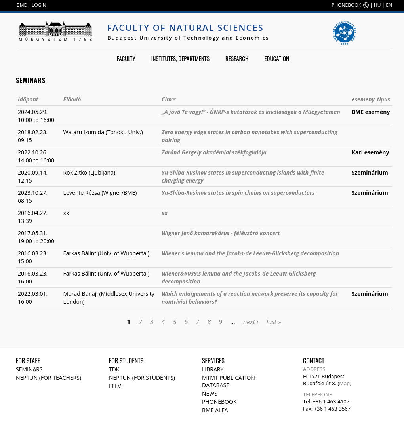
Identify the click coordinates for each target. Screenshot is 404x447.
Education (276, 58)
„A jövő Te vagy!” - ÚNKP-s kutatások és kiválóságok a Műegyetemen (251, 112)
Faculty (126, 58)
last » (274, 322)
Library (212, 369)
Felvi (116, 386)
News (209, 393)
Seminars (29, 369)
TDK (114, 369)
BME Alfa (215, 410)
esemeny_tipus (371, 99)
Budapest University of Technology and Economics (188, 37)
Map (344, 383)
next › (251, 322)
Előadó (72, 99)
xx (165, 213)
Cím (169, 99)
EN (389, 5)
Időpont (28, 99)
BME (22, 5)
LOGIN (39, 5)
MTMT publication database (228, 381)
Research (236, 58)
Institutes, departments (180, 58)
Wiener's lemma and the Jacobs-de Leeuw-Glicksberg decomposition (250, 253)
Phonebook (219, 401)
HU (377, 5)
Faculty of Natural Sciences (185, 27)
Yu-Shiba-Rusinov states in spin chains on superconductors (238, 192)
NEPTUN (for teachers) (48, 377)
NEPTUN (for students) (142, 377)
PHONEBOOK (346, 5)
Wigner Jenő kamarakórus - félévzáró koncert (221, 233)
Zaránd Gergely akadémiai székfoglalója (214, 152)
